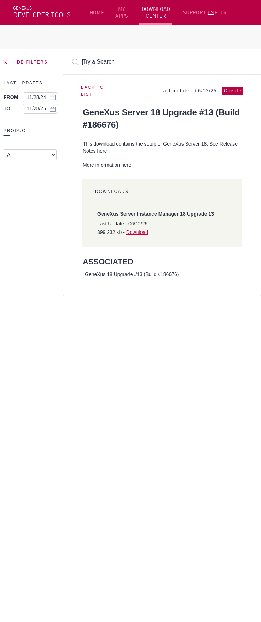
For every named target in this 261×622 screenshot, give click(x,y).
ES (223, 12)
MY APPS (121, 12)
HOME (96, 12)
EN (211, 12)
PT (217, 12)
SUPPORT (194, 12)
